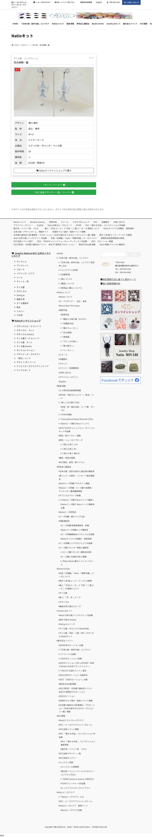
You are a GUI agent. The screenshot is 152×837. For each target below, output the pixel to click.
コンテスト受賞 (66, 762)
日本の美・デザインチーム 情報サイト (30, 231)
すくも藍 (21, 287)
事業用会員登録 (86, 2)
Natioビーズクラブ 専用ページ (73, 805)
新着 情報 (62, 385)
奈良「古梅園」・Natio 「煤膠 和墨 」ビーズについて (74, 238)
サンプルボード (23, 370)
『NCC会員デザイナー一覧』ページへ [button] (53, 192)
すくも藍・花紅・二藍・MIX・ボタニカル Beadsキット (76, 635)
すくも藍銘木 (22, 303)
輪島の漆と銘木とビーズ (70, 606)
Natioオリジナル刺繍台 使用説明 (119, 228)
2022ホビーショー (67, 696)
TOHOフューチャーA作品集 (73, 783)
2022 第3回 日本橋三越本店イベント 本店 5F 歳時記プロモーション (44, 244)
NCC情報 (61, 715)
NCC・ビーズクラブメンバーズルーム (75, 724)
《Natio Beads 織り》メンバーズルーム (77, 563)
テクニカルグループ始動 (70, 495)
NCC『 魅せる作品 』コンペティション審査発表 (78, 743)
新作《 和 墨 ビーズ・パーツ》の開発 (115, 234)
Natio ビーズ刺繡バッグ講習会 (74, 529)
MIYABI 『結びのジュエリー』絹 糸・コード (76, 396)
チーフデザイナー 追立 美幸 (73, 301)
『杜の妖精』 (67, 332)
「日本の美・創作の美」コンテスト (73, 258)
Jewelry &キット (65, 610)
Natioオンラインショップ (28, 320)
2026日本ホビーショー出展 (71, 645)
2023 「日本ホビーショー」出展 (73, 679)
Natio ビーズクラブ (66, 792)
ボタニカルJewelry (25, 334)
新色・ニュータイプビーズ (71, 440)
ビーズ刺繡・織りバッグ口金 (72, 516)
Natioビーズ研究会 (67, 512)
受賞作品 (53, 222)
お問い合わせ (131, 2)
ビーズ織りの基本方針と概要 (74, 556)
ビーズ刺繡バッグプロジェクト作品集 (75, 543)
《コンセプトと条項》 (69, 270)
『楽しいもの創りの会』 (70, 402)
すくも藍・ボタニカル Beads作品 (74, 628)
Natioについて (19, 222)
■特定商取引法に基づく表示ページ (118, 279)
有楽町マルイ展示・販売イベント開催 (69, 231)
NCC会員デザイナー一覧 (70, 753)
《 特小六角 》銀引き (70, 453)
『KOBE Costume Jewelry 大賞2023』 (78, 779)
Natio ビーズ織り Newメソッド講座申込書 (77, 506)
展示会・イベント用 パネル (27, 228)
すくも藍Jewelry (24, 346)
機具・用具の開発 (67, 457)
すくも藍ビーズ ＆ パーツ (28, 338)
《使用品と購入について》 (71, 287)
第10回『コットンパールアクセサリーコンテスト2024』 (78, 773)
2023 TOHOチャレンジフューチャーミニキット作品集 (77, 430)
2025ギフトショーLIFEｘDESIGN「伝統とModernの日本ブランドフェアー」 (76, 665)
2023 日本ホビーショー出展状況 (73, 675)
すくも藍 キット (25, 342)
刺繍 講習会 (64, 521)
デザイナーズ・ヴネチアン (28, 354)
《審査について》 (67, 283)
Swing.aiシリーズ (67, 624)
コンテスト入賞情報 (70, 766)
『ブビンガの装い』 (70, 341)
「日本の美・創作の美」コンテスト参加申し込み (76, 264)
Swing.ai (20, 295)
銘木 (19, 307)
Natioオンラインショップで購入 (54, 170)
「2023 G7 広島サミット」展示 (73, 670)
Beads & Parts (64, 568)
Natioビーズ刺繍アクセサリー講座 (74, 483)
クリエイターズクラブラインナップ (32, 366)
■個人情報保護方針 (110, 283)
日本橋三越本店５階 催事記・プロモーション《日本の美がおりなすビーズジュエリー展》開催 (54, 234)
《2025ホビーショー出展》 (71, 658)
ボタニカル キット (26, 330)
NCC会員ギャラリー (68, 757)
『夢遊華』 (66, 336)
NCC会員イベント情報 (69, 729)
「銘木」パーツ (23, 358)
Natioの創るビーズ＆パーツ (60, 225)
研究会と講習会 (64, 466)
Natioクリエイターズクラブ (71, 720)
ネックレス (22, 261)
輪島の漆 (21, 299)
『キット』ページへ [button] (53, 184)
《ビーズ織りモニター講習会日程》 (76, 552)
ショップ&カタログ (41, 2)
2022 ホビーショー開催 (102, 241)
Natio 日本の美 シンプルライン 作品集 (30, 238)
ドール (20, 277)
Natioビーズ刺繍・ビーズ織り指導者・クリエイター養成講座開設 (76, 489)
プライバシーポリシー (23, 225)
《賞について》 (66, 279)
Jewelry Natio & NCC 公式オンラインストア (31, 254)
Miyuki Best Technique (69, 305)
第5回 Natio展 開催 (87, 244)
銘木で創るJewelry (67, 619)
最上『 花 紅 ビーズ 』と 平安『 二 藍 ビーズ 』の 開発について (72, 228)
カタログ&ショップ (81, 222)
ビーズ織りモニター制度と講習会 (74, 547)
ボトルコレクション (25, 350)
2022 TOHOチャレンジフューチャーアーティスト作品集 (62, 241)
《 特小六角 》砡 (68, 449)
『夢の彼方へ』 (68, 345)
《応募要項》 (65, 274)
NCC (95, 222)
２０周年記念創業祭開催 (70, 390)
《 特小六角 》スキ (69, 444)
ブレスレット (22, 265)
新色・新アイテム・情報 (70, 435)
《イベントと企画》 (68, 654)
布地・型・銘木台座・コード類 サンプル (77, 408)
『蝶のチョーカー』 (70, 328)
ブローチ (21, 269)
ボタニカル (22, 291)
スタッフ (63, 363)
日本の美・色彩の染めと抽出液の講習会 (76, 471)
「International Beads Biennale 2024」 (76, 419)
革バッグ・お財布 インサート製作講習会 (76, 477)
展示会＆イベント (65, 640)
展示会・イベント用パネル (65, 2)
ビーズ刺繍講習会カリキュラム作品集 (77, 534)
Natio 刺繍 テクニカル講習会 (112, 244)
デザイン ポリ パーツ (26, 362)
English (99, 2)
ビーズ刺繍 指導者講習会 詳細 (75, 525)
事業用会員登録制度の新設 (112, 238)
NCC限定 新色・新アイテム (71, 462)
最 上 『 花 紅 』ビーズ (70, 597)
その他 (20, 315)
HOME (78, 225)
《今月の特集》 (66, 414)
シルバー (21, 311)
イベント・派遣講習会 (69, 368)
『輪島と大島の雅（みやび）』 (74, 319)
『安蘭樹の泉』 (68, 323)
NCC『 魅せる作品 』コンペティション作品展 (105, 225)
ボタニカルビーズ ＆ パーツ (29, 326)
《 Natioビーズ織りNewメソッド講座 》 (76, 499)
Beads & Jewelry (37, 222)
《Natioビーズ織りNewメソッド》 (74, 423)
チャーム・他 (22, 281)
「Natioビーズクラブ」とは (71, 796)
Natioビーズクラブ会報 (71, 810)
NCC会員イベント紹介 (23, 241)
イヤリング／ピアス (25, 273)
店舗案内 (105, 222)
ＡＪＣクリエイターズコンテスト (75, 787)
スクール (65, 222)
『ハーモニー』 (68, 350)
